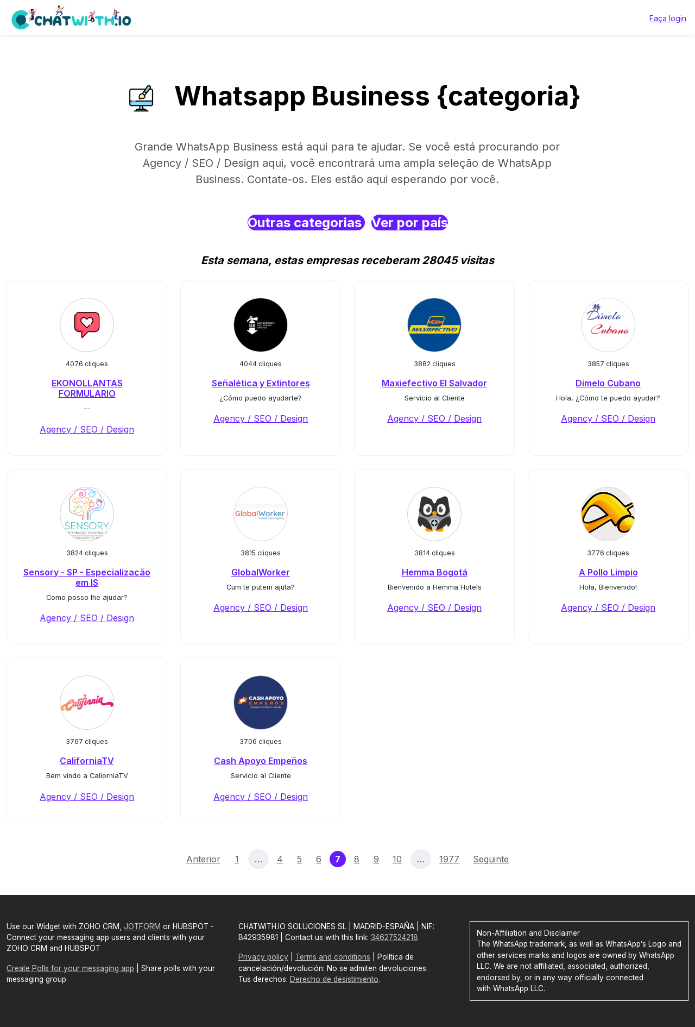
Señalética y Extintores (261, 383)
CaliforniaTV (87, 760)
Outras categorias (306, 222)
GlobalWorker (260, 572)
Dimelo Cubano (608, 383)
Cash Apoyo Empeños (260, 760)
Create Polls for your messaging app (70, 968)
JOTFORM (142, 926)
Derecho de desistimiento (334, 979)
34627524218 (394, 937)
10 (397, 859)
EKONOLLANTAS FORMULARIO (87, 388)
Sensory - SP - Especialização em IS (86, 577)
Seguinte (491, 859)
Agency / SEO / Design (87, 429)
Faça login (667, 18)
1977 (449, 859)
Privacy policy (263, 957)
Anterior (203, 859)
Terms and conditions (332, 957)
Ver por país (409, 222)
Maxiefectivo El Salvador (434, 383)
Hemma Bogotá (434, 572)
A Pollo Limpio (608, 572)
